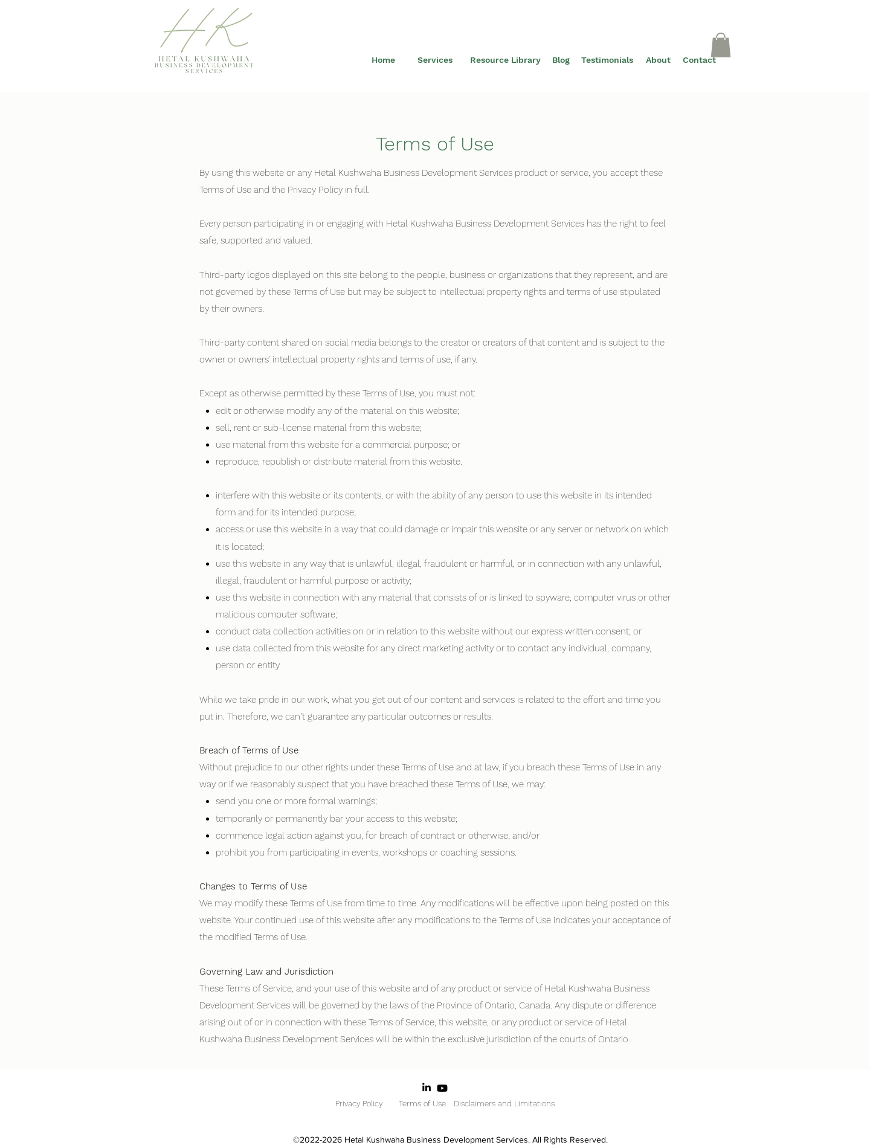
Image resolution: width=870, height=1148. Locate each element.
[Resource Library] (505, 60)
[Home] (383, 60)
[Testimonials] (607, 60)
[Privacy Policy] (358, 1104)
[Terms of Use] (422, 1104)
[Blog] (561, 60)
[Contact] (699, 60)
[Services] (435, 60)
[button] (720, 45)
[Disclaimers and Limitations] (504, 1104)
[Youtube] (442, 1088)
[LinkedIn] (426, 1087)
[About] (658, 60)
